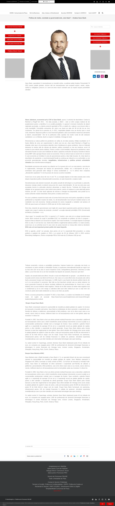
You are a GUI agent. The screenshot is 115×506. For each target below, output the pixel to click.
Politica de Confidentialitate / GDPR (56, 484)
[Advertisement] (57, 105)
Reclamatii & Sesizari (42, 486)
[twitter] (106, 76)
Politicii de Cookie (84, 503)
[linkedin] (94, 76)
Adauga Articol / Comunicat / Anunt (57, 470)
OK (102, 504)
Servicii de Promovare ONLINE (57, 476)
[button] (102, 13)
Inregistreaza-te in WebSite (57, 466)
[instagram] (102, 76)
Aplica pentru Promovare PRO (57, 473)
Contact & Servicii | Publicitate (57, 482)
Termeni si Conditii (38, 484)
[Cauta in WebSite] (100, 26)
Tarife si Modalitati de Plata (57, 478)
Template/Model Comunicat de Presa (57, 488)
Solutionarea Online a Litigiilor (70, 486)
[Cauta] (92, 26)
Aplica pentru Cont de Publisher (57, 468)
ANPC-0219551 (55, 486)
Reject (110, 504)
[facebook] (98, 76)
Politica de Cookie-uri (76, 484)
